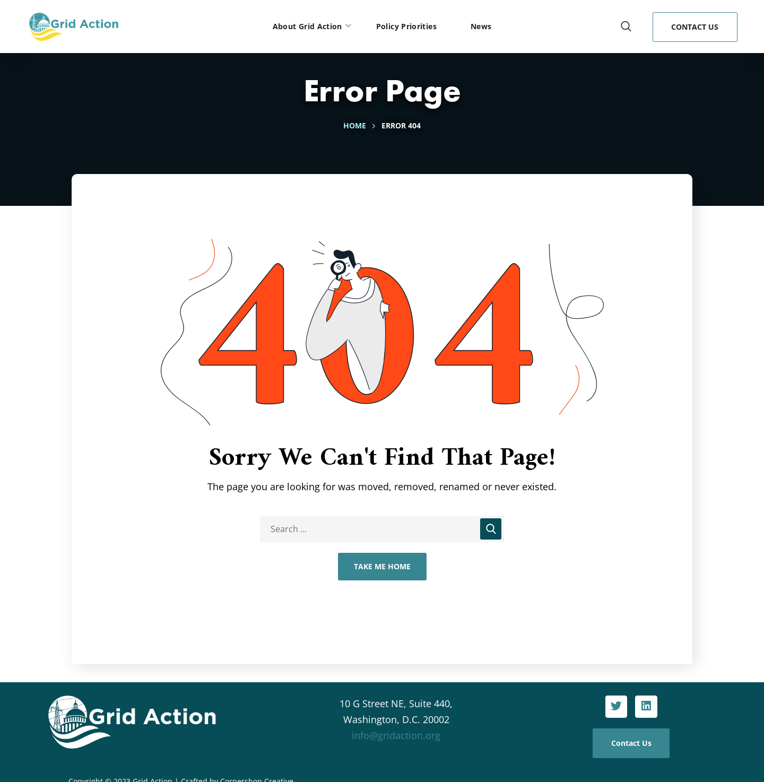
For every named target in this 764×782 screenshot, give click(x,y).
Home (354, 125)
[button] (626, 26)
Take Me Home (382, 566)
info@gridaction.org (396, 735)
